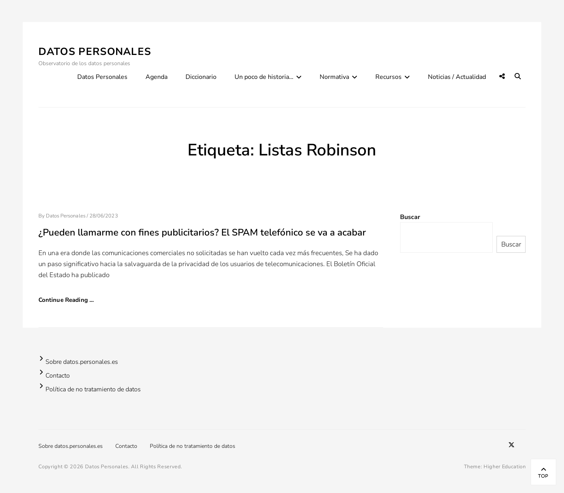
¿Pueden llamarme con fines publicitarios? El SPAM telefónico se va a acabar (202, 232)
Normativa (334, 77)
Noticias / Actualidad (457, 77)
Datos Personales (94, 51)
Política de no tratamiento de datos (93, 389)
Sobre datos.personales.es (81, 362)
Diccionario (201, 77)
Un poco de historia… (264, 77)
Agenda (156, 77)
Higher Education (505, 466)
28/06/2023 (103, 215)
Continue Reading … (66, 300)
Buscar (410, 217)
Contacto (57, 375)
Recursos (388, 77)
